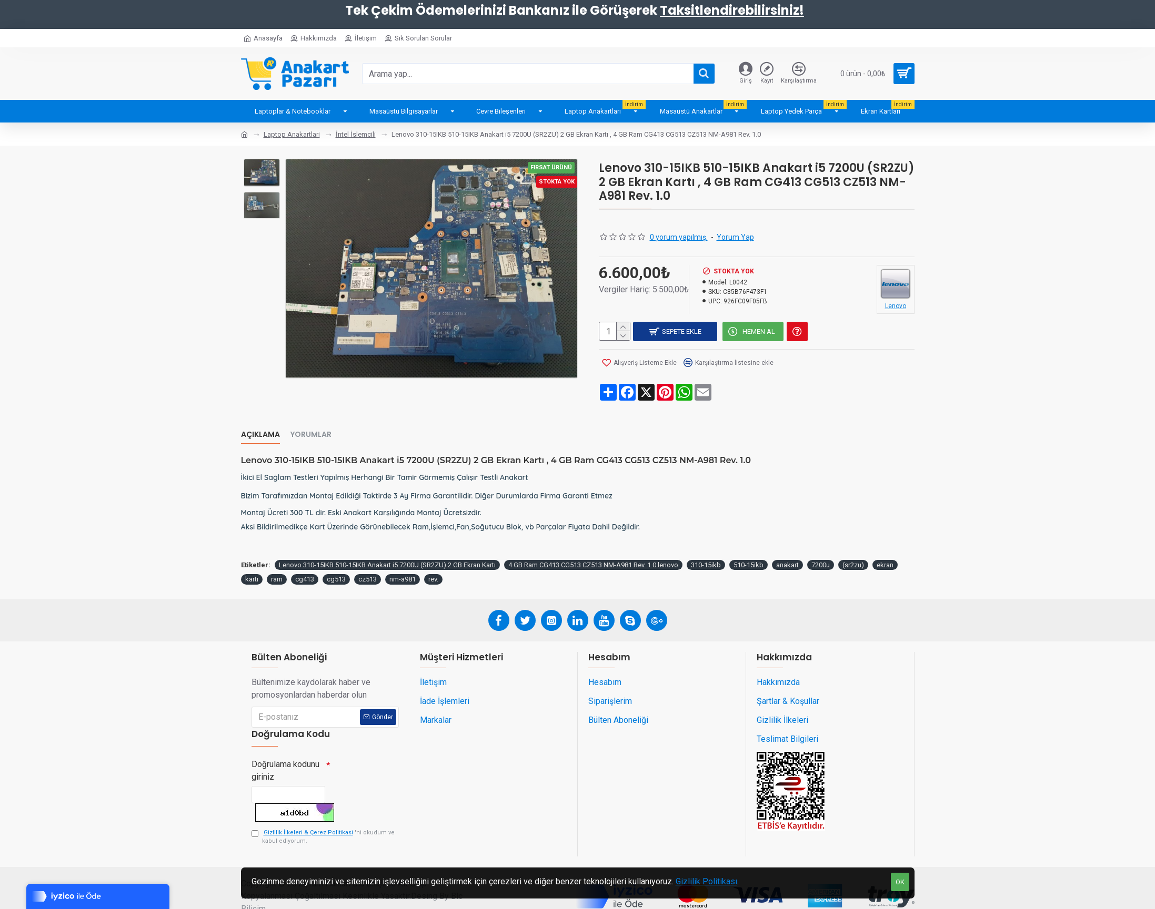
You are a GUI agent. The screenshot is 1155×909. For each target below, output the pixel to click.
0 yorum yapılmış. (679, 237)
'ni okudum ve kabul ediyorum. (323, 822)
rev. (433, 560)
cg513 (336, 560)
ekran (885, 545)
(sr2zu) (853, 545)
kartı (251, 560)
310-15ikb (706, 545)
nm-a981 (402, 560)
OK (900, 882)
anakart (787, 545)
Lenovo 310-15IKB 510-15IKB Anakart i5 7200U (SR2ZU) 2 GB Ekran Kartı (387, 545)
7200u (820, 545)
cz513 (367, 560)
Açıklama (260, 425)
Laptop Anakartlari (292, 134)
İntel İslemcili (356, 134)
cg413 (304, 560)
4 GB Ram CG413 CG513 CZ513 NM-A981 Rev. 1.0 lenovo (593, 545)
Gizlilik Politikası (706, 881)
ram (277, 560)
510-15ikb (749, 545)
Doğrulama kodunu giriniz (285, 751)
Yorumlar (311, 425)
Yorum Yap (735, 237)
